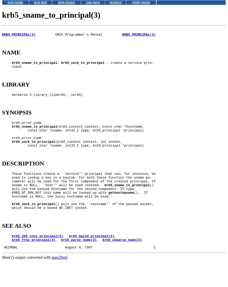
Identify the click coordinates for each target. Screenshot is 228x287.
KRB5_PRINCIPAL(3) (19, 36)
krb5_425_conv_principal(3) (37, 261)
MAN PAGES (66, 2)
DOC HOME (15, 2)
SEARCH (115, 2)
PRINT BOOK (141, 2)
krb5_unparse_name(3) (122, 265)
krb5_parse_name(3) (78, 265)
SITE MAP (40, 2)
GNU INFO (93, 2)
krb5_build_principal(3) (91, 261)
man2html (60, 284)
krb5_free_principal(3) (33, 265)
